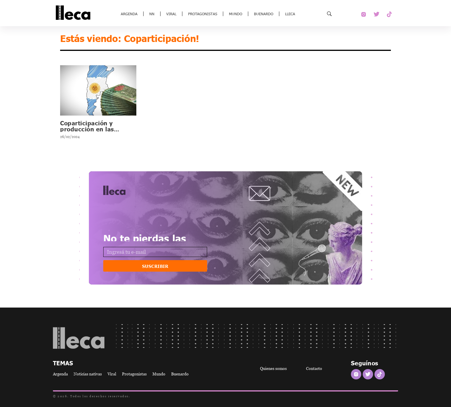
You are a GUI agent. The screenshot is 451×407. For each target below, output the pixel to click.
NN (151, 13)
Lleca (290, 13)
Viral (171, 13)
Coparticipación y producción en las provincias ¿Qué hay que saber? (97, 132)
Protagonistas (202, 13)
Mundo (235, 13)
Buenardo (263, 13)
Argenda (129, 13)
